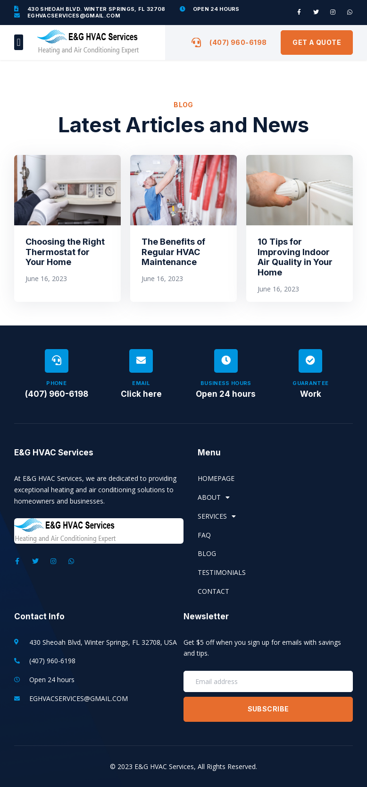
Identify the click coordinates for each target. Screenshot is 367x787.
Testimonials (222, 572)
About (214, 497)
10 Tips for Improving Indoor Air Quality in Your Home (295, 257)
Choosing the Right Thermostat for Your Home (65, 252)
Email (141, 383)
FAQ (204, 534)
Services (217, 516)
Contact (213, 591)
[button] (18, 42)
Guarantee (310, 383)
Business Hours (225, 383)
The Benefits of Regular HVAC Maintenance (173, 252)
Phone (56, 383)
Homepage (216, 478)
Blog (207, 553)
